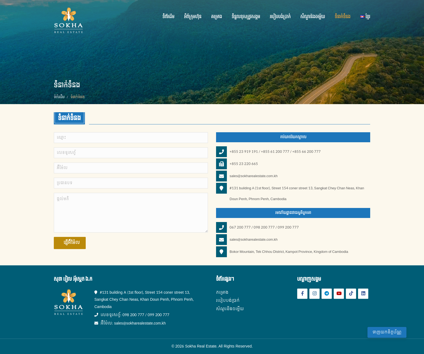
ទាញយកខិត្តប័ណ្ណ (387, 332)
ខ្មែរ (365, 17)
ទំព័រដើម (168, 17)
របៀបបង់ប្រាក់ (280, 17)
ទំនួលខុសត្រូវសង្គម (246, 17)
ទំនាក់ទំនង (342, 17)
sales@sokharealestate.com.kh (253, 176)
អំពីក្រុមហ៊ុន (192, 17)
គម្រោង (216, 17)
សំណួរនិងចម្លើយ (312, 17)
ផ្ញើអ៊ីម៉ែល (71, 242)
